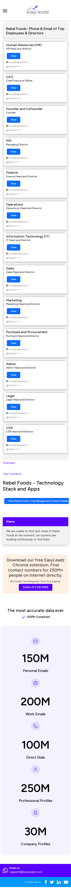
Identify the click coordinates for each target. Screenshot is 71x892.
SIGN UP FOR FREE (36, 587)
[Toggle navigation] (5, 10)
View (13, 56)
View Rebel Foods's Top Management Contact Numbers (38, 501)
